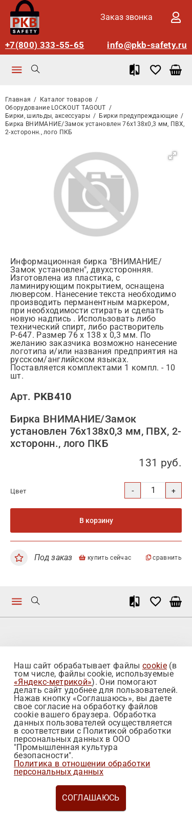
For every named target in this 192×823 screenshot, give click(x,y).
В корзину (96, 520)
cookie (154, 665)
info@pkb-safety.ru (147, 45)
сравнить (164, 558)
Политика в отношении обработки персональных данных (82, 768)
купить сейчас (105, 558)
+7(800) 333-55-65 (44, 45)
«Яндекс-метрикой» (53, 682)
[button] (172, 155)
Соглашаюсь (90, 798)
